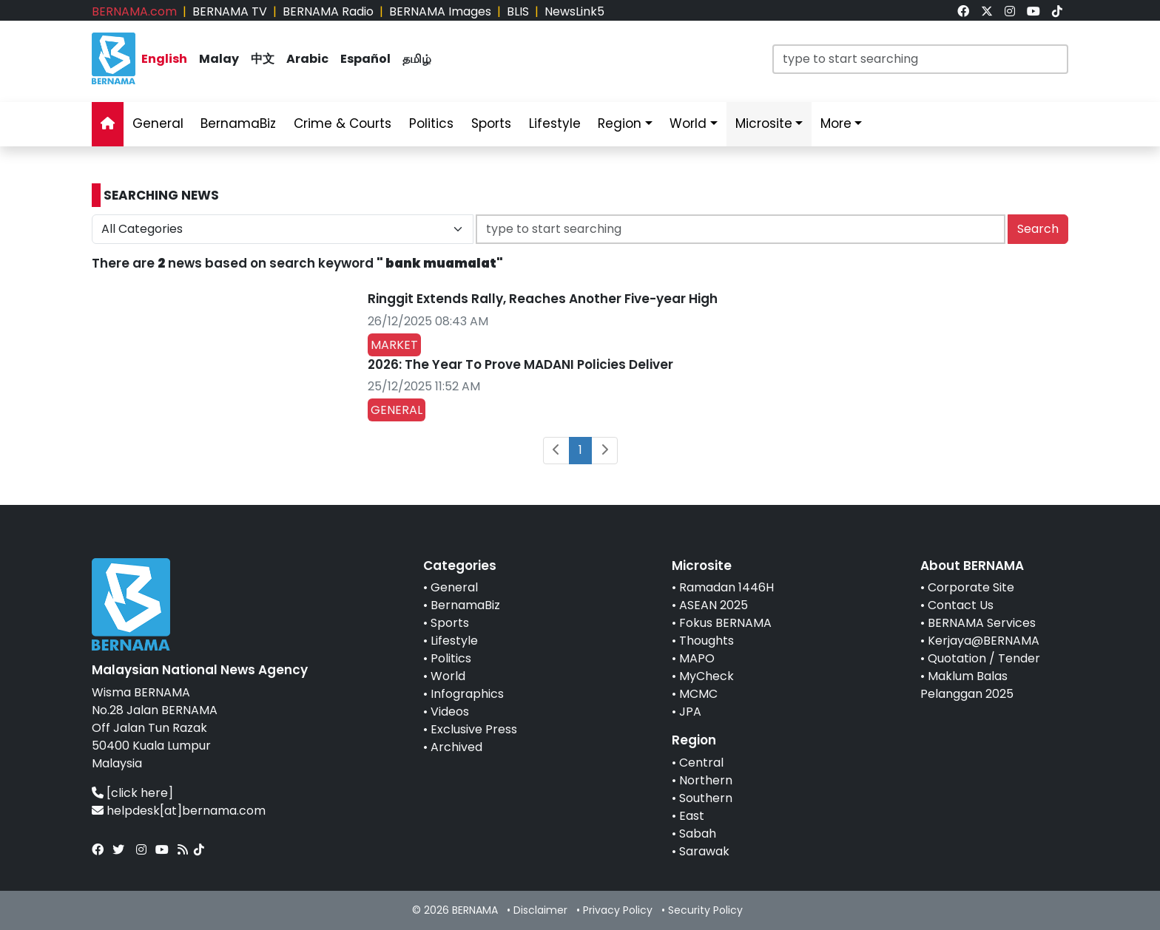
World (448, 676)
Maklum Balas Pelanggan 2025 (967, 685)
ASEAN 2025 (713, 605)
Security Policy (705, 910)
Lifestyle (454, 640)
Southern (705, 798)
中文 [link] (262, 58)
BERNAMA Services (982, 622)
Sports (450, 622)
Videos (450, 711)
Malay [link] (219, 58)
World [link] (688, 123)
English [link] (164, 58)
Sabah (697, 833)
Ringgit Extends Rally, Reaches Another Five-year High (543, 299)
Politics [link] (431, 123)
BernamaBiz (465, 605)
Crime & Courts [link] (342, 123)
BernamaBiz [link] (238, 123)
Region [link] (619, 123)
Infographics (467, 693)
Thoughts (706, 640)
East (691, 815)
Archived (456, 747)
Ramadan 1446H (726, 587)
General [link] (157, 123)
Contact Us (961, 605)
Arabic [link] (307, 58)
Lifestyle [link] (555, 123)
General (454, 587)
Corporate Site (971, 587)
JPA (690, 711)
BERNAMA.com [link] (134, 11)
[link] (963, 11)
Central (701, 762)
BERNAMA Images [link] (440, 11)
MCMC (698, 693)
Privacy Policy (617, 910)
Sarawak (704, 851)
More (836, 123)
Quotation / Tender (984, 658)
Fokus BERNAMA (725, 622)
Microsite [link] (763, 123)
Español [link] (365, 58)
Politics (451, 658)
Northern (705, 780)
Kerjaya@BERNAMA (983, 640)
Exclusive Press (474, 729)
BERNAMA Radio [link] (328, 11)
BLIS (518, 11)
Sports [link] (491, 123)
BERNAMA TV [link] (229, 11)
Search (1038, 228)
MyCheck (706, 676)
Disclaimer (540, 910)
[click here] (140, 792)
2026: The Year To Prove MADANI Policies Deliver (520, 364)
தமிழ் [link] (416, 58)
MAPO (697, 658)
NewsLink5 (574, 11)
